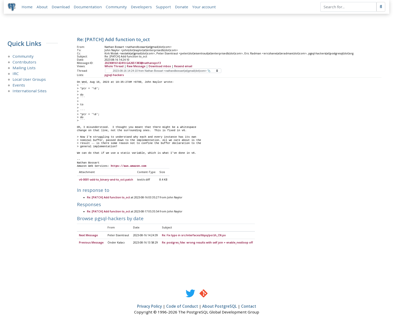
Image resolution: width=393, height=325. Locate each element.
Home (27, 6)
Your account (204, 6)
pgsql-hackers (114, 75)
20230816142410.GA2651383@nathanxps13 (133, 63)
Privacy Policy (149, 306)
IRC (16, 73)
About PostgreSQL (219, 306)
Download (61, 6)
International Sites (30, 90)
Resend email (183, 66)
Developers (141, 6)
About (42, 6)
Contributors (24, 61)
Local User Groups (29, 79)
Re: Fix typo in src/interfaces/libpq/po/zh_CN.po (194, 235)
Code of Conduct (182, 306)
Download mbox (160, 66)
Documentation (88, 6)
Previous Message (91, 243)
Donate (181, 6)
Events (19, 85)
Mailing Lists (24, 67)
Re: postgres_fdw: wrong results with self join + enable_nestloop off (207, 243)
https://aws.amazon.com (128, 166)
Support (163, 6)
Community (116, 6)
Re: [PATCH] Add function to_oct (108, 197)
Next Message (88, 235)
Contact (248, 306)
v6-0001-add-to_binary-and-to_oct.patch (106, 180)
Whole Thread (114, 66)
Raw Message (136, 66)
